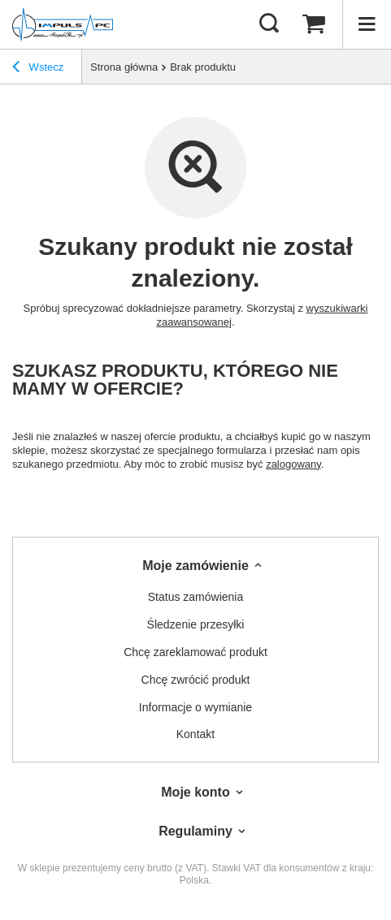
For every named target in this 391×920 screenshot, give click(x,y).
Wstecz (37, 69)
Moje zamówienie (195, 565)
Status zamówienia (196, 596)
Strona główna (124, 67)
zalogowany (293, 464)
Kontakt (195, 734)
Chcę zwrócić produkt (195, 679)
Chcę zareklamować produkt (195, 652)
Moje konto (195, 792)
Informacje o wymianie (195, 707)
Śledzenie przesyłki (196, 624)
